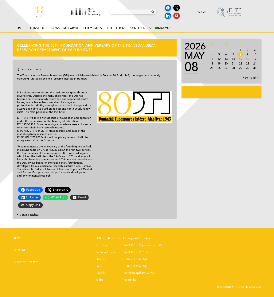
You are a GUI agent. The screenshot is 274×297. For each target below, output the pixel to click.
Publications (116, 29)
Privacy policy (25, 262)
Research (70, 29)
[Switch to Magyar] (162, 28)
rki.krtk (127, 280)
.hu (134, 280)
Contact (20, 250)
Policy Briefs (92, 29)
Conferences (140, 29)
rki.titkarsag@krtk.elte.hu (139, 273)
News (55, 29)
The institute (37, 29)
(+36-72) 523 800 (135, 259)
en (204, 11)
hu (198, 11)
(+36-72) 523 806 (135, 266)
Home (18, 28)
